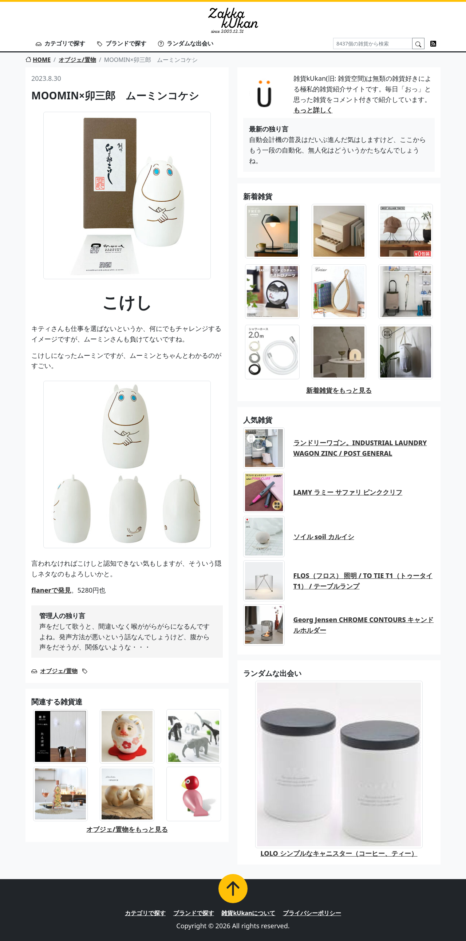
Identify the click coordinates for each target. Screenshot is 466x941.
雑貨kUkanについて (248, 913)
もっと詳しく (313, 110)
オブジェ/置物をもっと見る (127, 829)
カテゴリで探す (60, 43)
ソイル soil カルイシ (323, 536)
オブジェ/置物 (77, 60)
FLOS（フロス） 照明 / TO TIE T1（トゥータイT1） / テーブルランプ (363, 580)
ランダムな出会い (185, 43)
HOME (38, 60)
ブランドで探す (121, 43)
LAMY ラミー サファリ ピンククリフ (348, 492)
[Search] (372, 43)
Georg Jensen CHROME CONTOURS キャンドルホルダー (363, 624)
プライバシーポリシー (312, 913)
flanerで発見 (51, 590)
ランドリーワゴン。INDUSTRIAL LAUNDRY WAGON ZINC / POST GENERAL (360, 448)
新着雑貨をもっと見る (339, 390)
